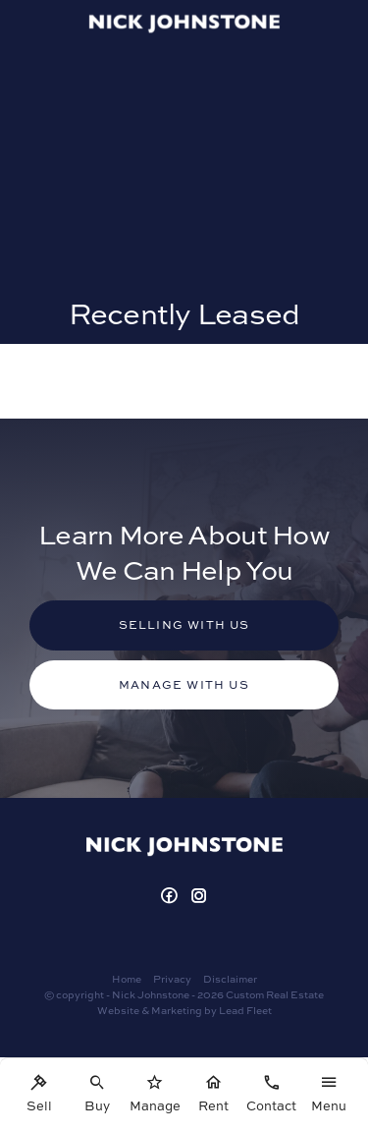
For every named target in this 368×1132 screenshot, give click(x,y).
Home (126, 979)
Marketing (176, 1010)
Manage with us (184, 684)
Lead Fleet (245, 1010)
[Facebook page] (171, 896)
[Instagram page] (199, 896)
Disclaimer (230, 979)
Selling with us (184, 624)
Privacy (172, 979)
